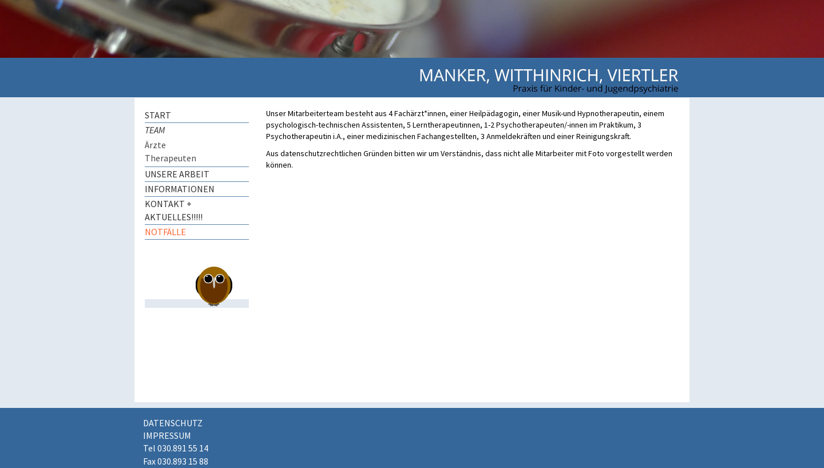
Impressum (167, 435)
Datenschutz (173, 423)
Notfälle (165, 231)
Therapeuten (170, 158)
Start (158, 115)
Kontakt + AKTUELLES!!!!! (174, 210)
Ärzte (155, 144)
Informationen (180, 189)
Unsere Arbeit (177, 174)
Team (155, 130)
